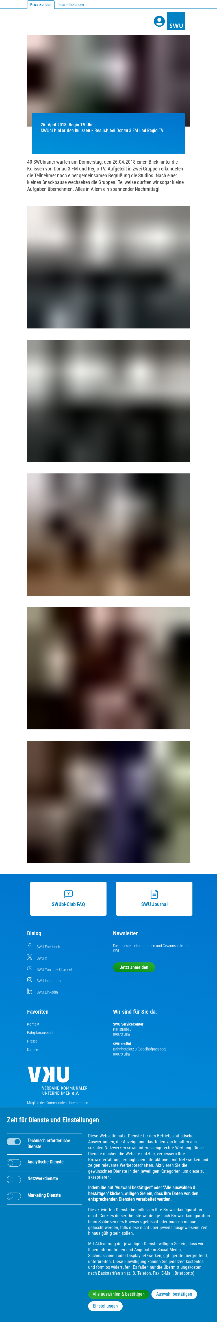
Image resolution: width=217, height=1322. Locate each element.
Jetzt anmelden (134, 967)
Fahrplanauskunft (41, 1032)
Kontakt (33, 1024)
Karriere (33, 1049)
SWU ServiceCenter (128, 1024)
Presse (32, 1041)
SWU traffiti (122, 1044)
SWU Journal (152, 898)
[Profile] (159, 21)
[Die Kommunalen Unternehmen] (57, 1083)
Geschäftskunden (70, 4)
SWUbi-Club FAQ (66, 898)
